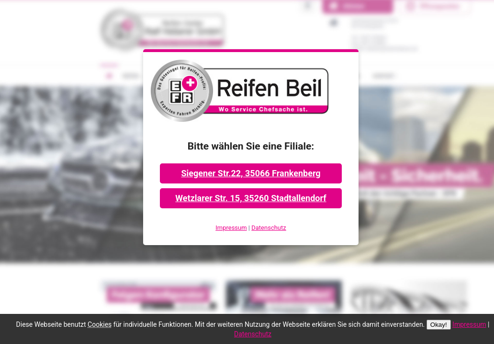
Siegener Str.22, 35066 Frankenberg (250, 173)
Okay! (438, 324)
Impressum (231, 227)
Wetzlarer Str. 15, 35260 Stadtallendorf (250, 198)
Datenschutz (268, 227)
